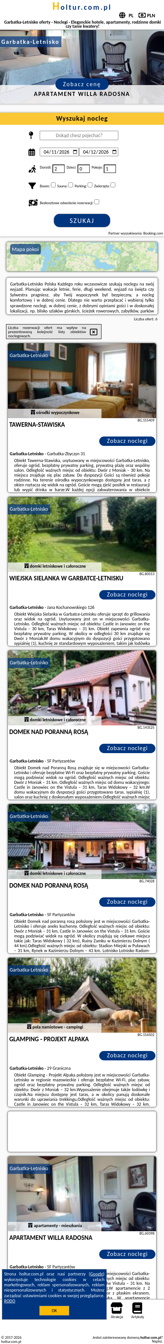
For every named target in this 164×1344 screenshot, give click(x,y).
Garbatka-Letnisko (29, 355)
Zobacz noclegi (127, 440)
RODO (9, 1301)
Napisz (157, 1341)
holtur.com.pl (82, 7)
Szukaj (82, 221)
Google (96, 1274)
